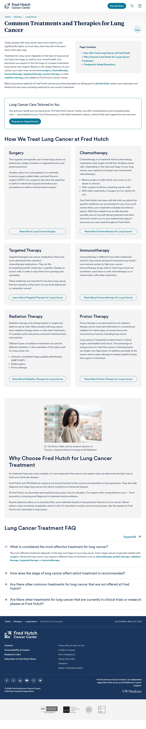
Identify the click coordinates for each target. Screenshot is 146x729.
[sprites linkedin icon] (20, 680)
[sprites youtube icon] (27, 680)
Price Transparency (66, 655)
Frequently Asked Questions (99, 64)
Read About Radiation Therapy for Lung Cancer (37, 379)
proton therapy (51, 74)
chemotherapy (60, 70)
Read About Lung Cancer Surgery (38, 231)
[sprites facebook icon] (6, 680)
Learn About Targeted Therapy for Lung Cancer (37, 297)
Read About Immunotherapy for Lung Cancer (108, 297)
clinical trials (102, 83)
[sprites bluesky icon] (40, 680)
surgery (46, 70)
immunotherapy (13, 74)
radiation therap (13, 77)
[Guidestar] (101, 709)
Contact (8, 645)
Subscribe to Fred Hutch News (20, 659)
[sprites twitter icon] (13, 680)
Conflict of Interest (66, 650)
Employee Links (12, 654)
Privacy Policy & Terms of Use (71, 646)
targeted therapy (32, 74)
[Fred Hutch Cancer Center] (20, 634)
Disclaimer (62, 663)
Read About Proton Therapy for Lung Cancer (108, 379)
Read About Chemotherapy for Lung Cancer (108, 231)
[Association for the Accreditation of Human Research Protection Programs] (89, 709)
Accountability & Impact (17, 650)
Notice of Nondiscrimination (70, 668)
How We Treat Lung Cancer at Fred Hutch (107, 53)
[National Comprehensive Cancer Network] (71, 710)
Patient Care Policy (66, 659)
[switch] (138, 29)
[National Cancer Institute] (49, 709)
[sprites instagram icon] (33, 680)
